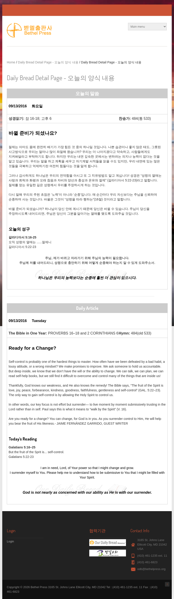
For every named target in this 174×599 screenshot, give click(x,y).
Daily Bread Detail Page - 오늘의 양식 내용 (48, 62)
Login (10, 541)
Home (11, 62)
